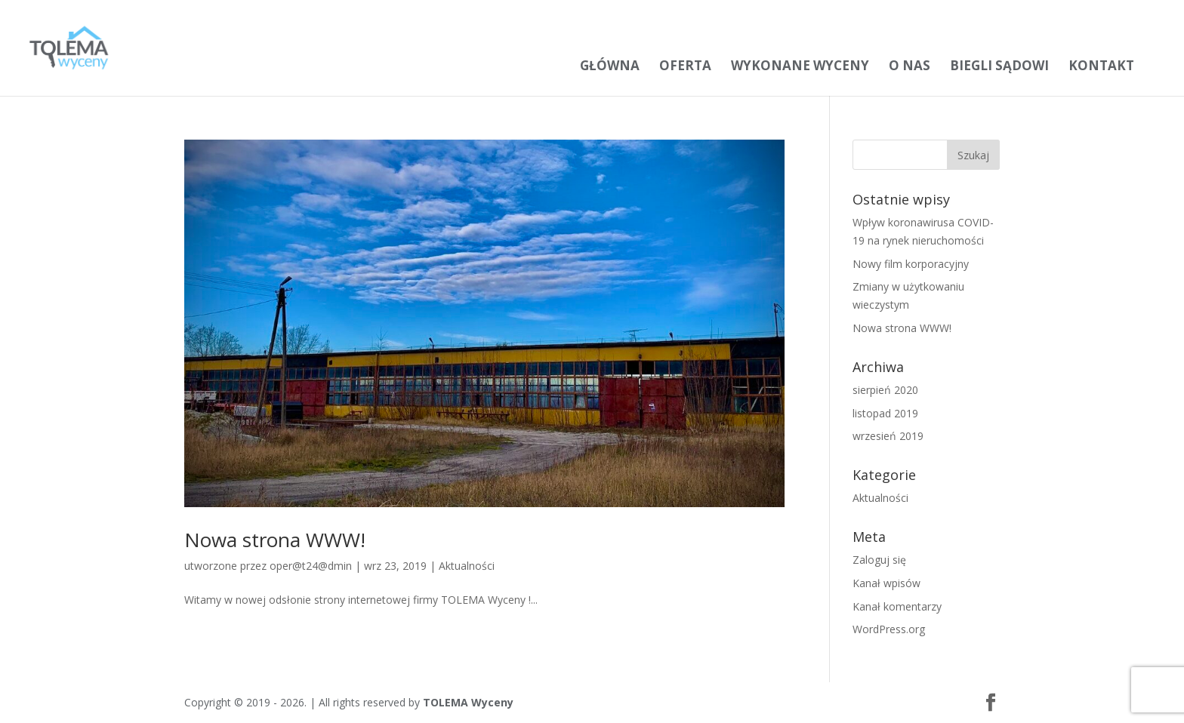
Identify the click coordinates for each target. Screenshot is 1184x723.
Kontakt (1101, 65)
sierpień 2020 (885, 390)
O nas (909, 65)
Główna (610, 65)
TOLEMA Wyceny (468, 702)
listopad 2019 (885, 413)
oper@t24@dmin (311, 565)
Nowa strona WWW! (274, 539)
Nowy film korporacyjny (911, 264)
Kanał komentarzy (897, 606)
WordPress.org (889, 629)
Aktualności (467, 565)
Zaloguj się (879, 559)
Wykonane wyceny (800, 65)
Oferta (685, 65)
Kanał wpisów (886, 583)
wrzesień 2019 (888, 436)
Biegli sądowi (999, 65)
